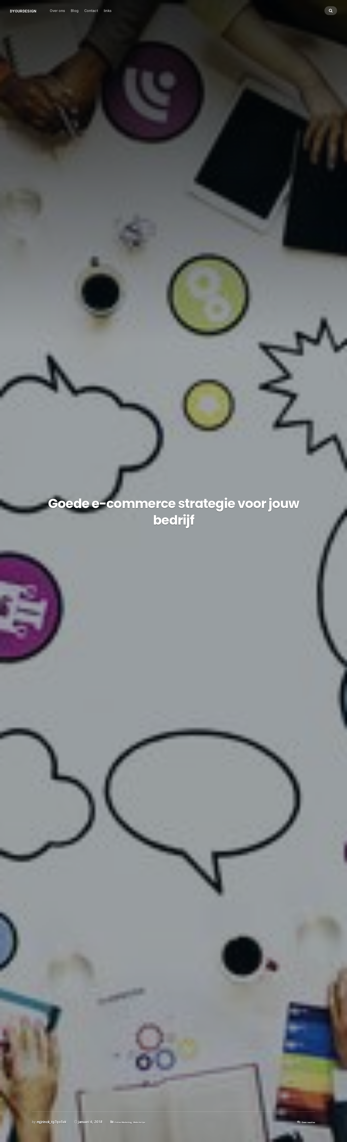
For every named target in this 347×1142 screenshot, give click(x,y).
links (118, 14)
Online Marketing (128, 1122)
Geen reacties (304, 1122)
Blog (85, 14)
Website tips (154, 1122)
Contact (102, 14)
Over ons (68, 14)
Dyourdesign (28, 14)
